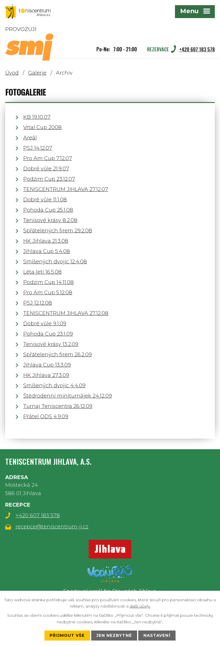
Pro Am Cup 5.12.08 (47, 292)
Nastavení (157, 635)
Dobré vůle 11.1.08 (45, 199)
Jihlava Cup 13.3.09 (47, 365)
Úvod (12, 73)
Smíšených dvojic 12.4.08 (55, 261)
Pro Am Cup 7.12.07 (47, 158)
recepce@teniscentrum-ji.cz (51, 527)
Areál (30, 138)
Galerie (37, 73)
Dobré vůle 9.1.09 (44, 323)
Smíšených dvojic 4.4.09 (54, 385)
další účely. (140, 605)
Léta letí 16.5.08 (42, 272)
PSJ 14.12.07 (37, 148)
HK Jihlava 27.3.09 (46, 375)
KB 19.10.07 (36, 117)
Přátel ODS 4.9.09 (45, 416)
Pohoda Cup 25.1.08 (48, 210)
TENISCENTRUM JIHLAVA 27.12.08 (65, 313)
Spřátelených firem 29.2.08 (57, 230)
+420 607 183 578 (37, 515)
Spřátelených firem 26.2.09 (57, 354)
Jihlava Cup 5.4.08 (46, 251)
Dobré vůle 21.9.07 (46, 169)
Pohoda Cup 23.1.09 (48, 334)
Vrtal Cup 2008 (42, 127)
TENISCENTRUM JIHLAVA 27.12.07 (65, 189)
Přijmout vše (66, 635)
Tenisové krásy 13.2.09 (50, 344)
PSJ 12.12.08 (37, 303)
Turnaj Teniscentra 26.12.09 (57, 406)
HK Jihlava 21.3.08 (45, 241)
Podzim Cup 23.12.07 (49, 179)
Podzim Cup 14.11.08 (48, 282)
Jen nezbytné (114, 635)
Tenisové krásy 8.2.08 (50, 220)
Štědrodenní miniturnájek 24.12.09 (67, 396)
